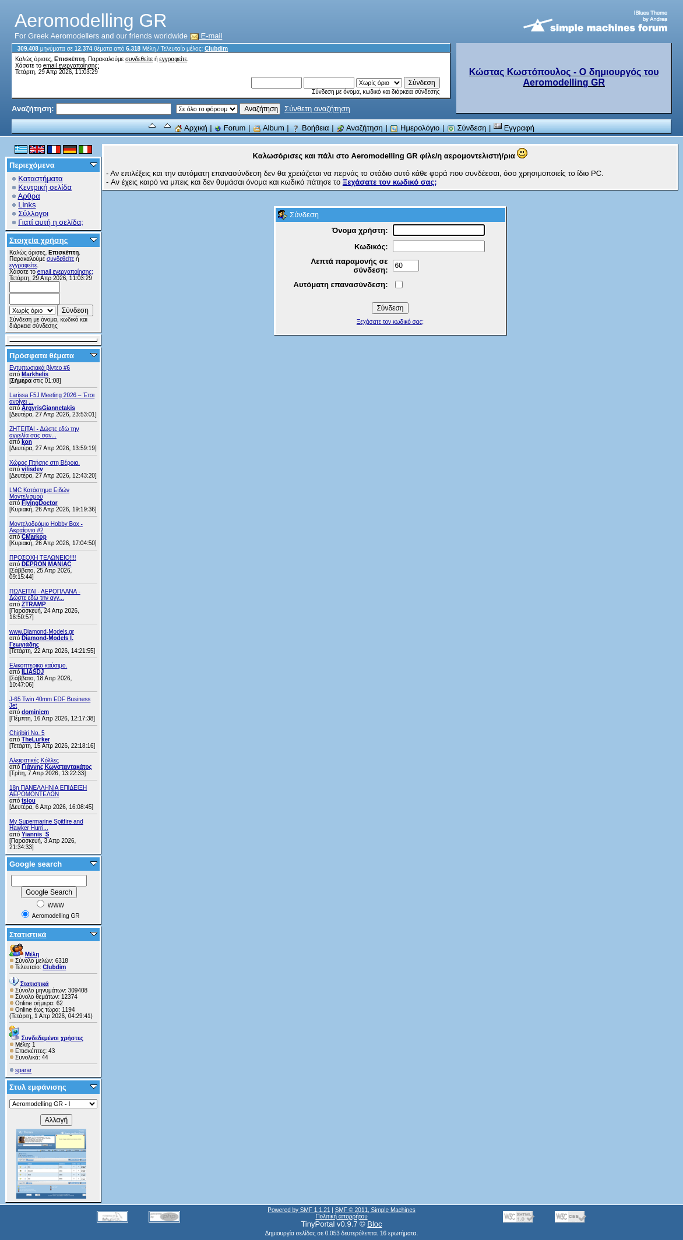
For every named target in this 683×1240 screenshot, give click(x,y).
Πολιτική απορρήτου (341, 1216)
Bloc (374, 1224)
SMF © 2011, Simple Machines (375, 1210)
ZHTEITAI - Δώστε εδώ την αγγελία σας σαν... (44, 432)
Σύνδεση (467, 127)
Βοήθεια (310, 127)
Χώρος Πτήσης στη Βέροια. (44, 463)
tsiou (29, 800)
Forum (229, 127)
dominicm (35, 712)
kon (27, 442)
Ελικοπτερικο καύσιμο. (38, 665)
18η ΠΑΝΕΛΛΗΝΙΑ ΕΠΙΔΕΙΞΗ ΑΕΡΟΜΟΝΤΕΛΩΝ (48, 791)
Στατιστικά (28, 934)
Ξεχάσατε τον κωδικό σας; (390, 322)
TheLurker (36, 739)
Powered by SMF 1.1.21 (298, 1210)
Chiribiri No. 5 (27, 733)
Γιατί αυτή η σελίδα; (50, 222)
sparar (23, 1070)
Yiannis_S (35, 834)
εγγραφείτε (173, 59)
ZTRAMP (34, 604)
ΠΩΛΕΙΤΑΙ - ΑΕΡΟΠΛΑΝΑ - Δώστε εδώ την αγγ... (44, 594)
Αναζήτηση (359, 127)
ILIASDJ (33, 672)
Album (268, 127)
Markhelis (35, 374)
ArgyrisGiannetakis (48, 408)
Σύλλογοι (33, 213)
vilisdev (32, 469)
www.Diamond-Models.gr (41, 631)
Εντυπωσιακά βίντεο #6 (39, 368)
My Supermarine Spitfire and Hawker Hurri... (46, 824)
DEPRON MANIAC (47, 564)
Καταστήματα (40, 178)
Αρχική (190, 127)
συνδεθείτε (139, 59)
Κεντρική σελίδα (45, 187)
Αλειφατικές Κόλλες (34, 760)
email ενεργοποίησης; (71, 65)
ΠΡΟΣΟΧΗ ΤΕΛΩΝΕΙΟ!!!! (42, 557)
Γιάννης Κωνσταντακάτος (57, 767)
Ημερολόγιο (414, 127)
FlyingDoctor (40, 503)
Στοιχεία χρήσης (38, 240)
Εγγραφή (514, 127)
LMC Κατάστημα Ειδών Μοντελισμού (39, 493)
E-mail (206, 35)
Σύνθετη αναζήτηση (317, 108)
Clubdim (216, 48)
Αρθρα (29, 196)
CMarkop (34, 537)
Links (27, 204)
